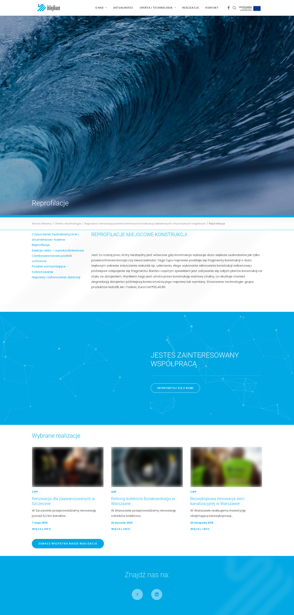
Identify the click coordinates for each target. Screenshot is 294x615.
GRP (114, 330)
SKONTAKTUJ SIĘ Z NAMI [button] (175, 226)
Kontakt (211, 7)
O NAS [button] (101, 7)
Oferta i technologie (68, 62)
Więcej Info (41, 367)
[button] (228, 8)
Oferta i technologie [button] (158, 7)
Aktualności (123, 7)
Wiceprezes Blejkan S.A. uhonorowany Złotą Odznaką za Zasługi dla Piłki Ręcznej (224, 510)
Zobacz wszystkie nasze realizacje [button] (67, 382)
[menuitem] (101, 8)
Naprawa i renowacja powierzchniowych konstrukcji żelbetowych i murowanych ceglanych (145, 62)
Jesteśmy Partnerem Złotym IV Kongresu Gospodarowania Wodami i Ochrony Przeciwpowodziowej (216, 500)
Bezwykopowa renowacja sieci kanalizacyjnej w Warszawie (217, 340)
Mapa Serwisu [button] (46, 503)
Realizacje (190, 7)
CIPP (35, 330)
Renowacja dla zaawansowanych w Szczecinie (141, 488)
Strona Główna (41, 62)
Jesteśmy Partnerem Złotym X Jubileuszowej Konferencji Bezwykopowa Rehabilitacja (219, 490)
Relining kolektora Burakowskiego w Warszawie (142, 493)
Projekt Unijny (250, 8)
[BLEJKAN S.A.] (44, 8)
